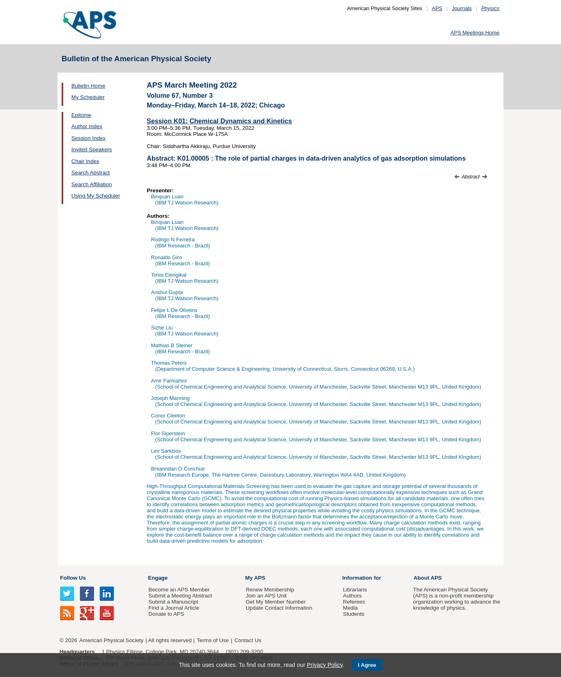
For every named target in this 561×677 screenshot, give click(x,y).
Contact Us (247, 640)
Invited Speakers (91, 149)
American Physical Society (111, 640)
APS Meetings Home (474, 33)
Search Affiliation (91, 184)
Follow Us (73, 578)
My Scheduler (88, 97)
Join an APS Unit (266, 596)
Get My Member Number (276, 602)
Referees (354, 602)
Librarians (355, 590)
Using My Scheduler (95, 196)
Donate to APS (166, 614)
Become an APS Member (179, 590)
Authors (352, 596)
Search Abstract (90, 173)
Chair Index (85, 161)
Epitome (81, 115)
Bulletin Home (88, 86)
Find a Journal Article (173, 608)
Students (353, 614)
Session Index (88, 138)
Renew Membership (270, 590)
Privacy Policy (325, 665)
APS (437, 8)
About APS (427, 578)
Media (350, 608)
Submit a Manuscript (173, 602)
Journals (462, 8)
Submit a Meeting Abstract (180, 596)
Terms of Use (213, 640)
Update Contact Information (279, 608)
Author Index (86, 126)
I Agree (367, 665)
